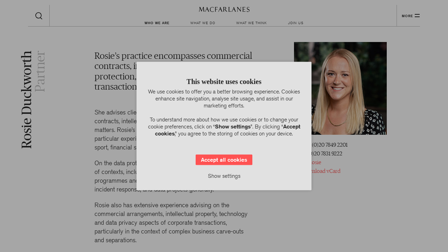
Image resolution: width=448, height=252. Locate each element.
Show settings (224, 176)
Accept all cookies (224, 159)
